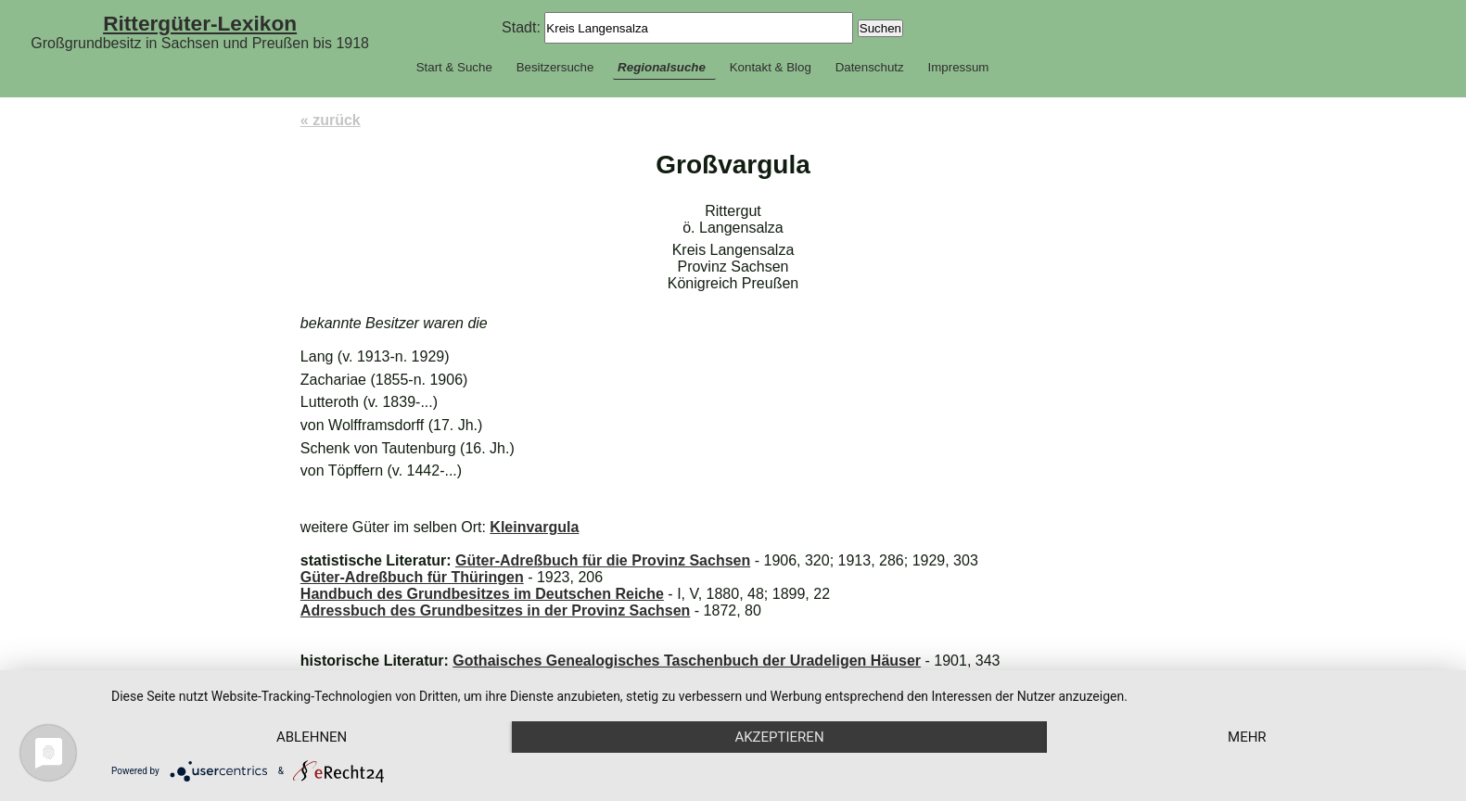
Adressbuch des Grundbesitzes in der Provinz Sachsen (495, 610)
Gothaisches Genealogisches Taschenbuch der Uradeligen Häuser (687, 660)
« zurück (330, 120)
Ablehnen (311, 737)
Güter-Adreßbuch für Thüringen (412, 577)
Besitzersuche (555, 67)
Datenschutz (869, 67)
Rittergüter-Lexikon (200, 23)
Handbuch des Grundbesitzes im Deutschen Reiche (482, 594)
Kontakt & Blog (770, 67)
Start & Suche (454, 67)
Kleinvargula (534, 527)
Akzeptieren (778, 737)
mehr (1247, 737)
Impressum (957, 67)
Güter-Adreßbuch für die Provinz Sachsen (602, 560)
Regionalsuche (662, 67)
